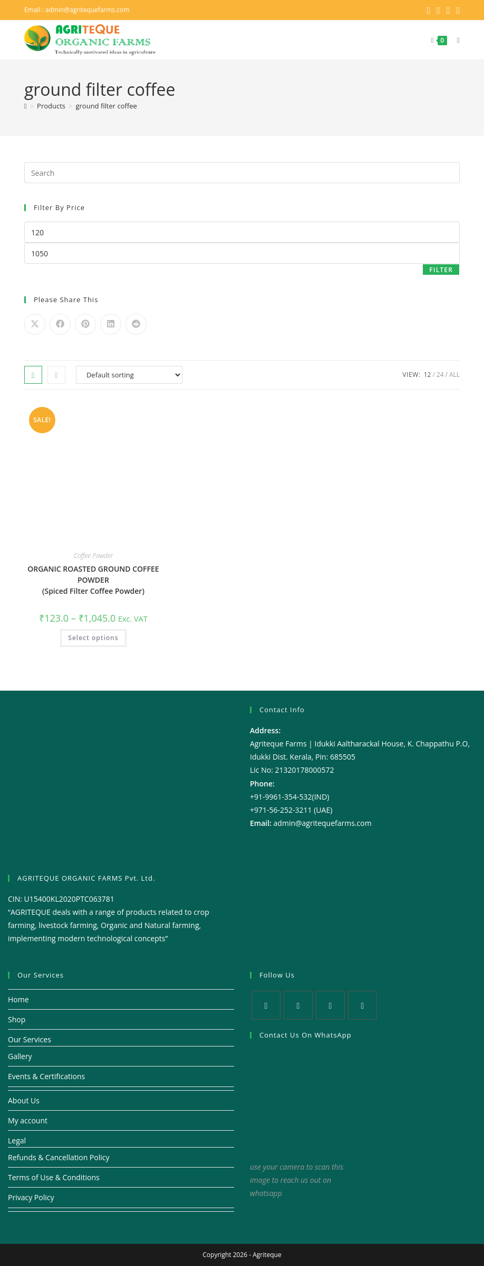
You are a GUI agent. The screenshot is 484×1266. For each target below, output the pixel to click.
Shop (16, 1019)
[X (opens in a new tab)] (429, 10)
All (454, 374)
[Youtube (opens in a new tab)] (456, 10)
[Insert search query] (242, 172)
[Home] (25, 106)
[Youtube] (362, 1005)
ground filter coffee (106, 106)
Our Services (29, 1039)
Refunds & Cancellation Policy (59, 1157)
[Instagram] (330, 1005)
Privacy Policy (31, 1197)
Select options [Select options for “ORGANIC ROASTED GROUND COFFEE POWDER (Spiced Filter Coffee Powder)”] (93, 637)
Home (18, 999)
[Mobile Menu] (454, 40)
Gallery (20, 1056)
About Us (24, 1100)
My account (27, 1120)
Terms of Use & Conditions (54, 1177)
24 (440, 374)
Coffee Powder (93, 555)
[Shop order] (129, 375)
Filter (441, 269)
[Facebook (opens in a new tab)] (438, 10)
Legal (17, 1140)
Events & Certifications (46, 1076)
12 (427, 374)
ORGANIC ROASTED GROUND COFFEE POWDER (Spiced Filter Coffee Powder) (93, 580)
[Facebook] (298, 1005)
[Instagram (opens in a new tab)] (448, 10)
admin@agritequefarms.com (87, 9)
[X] (265, 1005)
